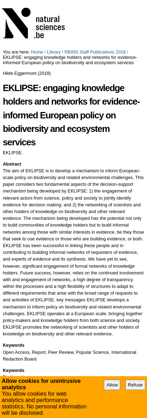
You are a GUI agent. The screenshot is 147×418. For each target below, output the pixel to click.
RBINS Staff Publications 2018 (94, 52)
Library (54, 52)
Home (37, 52)
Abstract (12, 164)
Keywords (13, 345)
